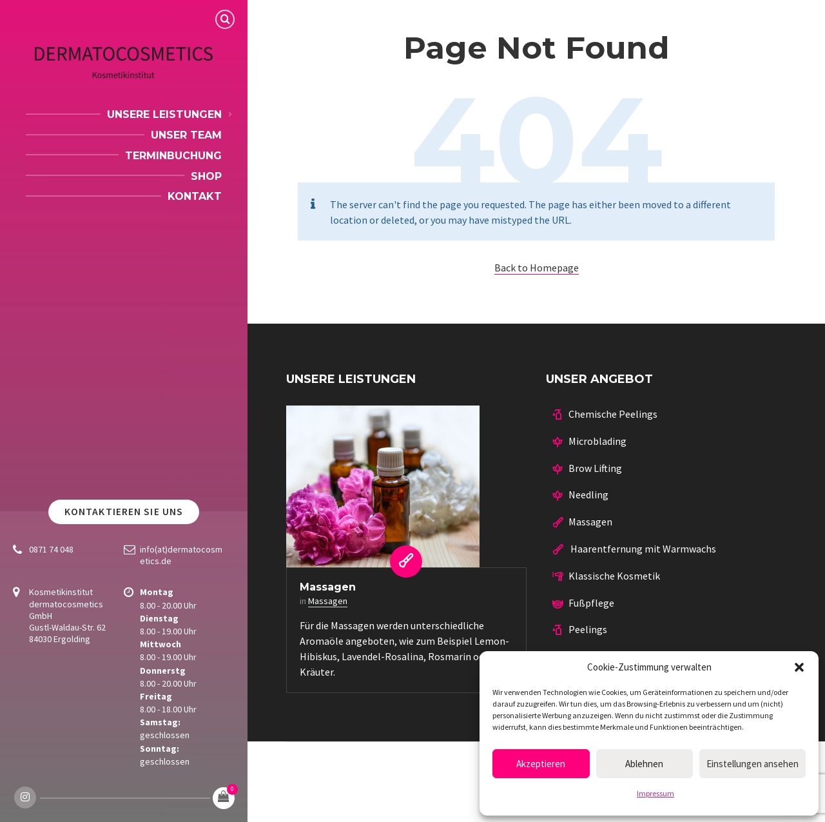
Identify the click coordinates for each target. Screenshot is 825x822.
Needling (588, 494)
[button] (799, 667)
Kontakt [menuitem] (195, 196)
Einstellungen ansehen (752, 764)
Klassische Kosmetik (614, 575)
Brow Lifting (595, 468)
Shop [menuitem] (206, 176)
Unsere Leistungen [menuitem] (164, 114)
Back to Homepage (536, 267)
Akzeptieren (540, 764)
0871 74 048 (51, 549)
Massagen (328, 587)
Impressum (655, 793)
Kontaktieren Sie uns (123, 511)
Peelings (587, 629)
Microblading (597, 441)
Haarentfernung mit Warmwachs (642, 548)
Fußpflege (591, 602)
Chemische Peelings (612, 413)
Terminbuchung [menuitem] (173, 156)
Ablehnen (644, 764)
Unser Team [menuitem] (186, 135)
